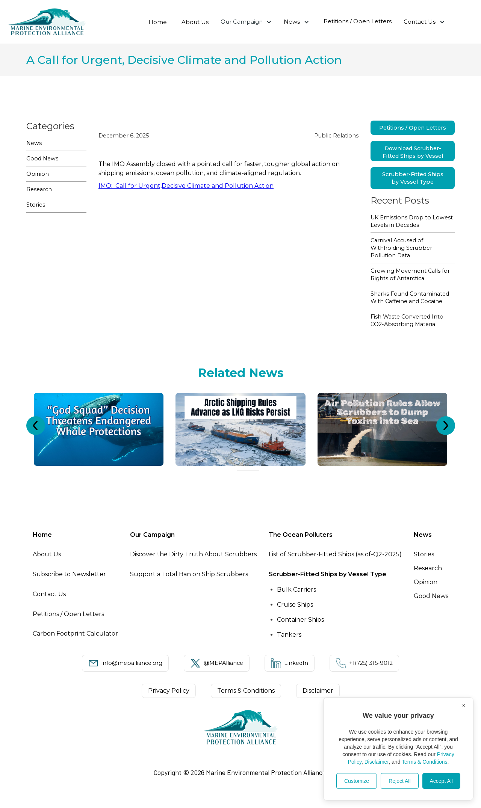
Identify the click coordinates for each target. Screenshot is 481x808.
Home (157, 22)
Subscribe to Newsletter (69, 574)
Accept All (441, 781)
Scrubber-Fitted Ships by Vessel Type (412, 178)
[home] (47, 22)
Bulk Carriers (296, 589)
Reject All (399, 781)
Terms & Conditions (424, 762)
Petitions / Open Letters (358, 21)
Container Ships (300, 619)
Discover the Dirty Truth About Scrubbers (193, 554)
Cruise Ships (295, 604)
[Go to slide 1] (239, 470)
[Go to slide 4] (252, 470)
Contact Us (420, 21)
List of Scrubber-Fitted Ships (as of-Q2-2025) (335, 554)
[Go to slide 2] (243, 470)
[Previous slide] (35, 425)
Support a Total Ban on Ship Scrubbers (189, 574)
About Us (195, 22)
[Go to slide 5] (257, 470)
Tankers (289, 634)
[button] (246, 22)
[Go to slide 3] (248, 470)
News (292, 21)
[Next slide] (445, 425)
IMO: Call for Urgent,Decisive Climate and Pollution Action (186, 185)
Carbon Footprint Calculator (75, 633)
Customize (356, 781)
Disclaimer (377, 762)
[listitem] (98, 429)
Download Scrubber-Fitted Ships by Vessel (413, 152)
